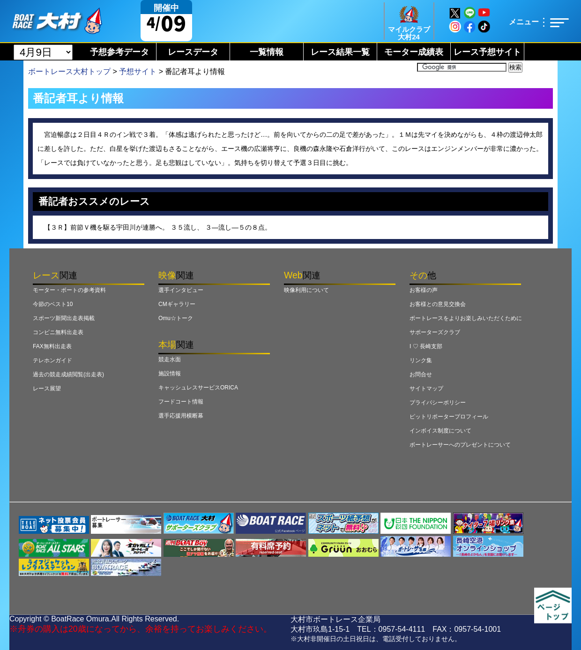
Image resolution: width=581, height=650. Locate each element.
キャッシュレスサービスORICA (198, 387)
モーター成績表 (413, 52)
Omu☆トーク (175, 318)
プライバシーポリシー (438, 402)
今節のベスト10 (53, 304)
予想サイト (137, 71)
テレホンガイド (52, 360)
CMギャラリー (176, 304)
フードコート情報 (180, 401)
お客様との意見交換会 (438, 304)
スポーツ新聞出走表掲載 (64, 318)
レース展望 (47, 388)
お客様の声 (424, 290)
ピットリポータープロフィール (449, 416)
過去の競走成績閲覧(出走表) (68, 374)
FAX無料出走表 (52, 346)
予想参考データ (119, 52)
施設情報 (169, 373)
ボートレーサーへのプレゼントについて (460, 444)
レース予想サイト (487, 52)
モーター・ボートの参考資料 (69, 290)
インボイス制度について (440, 430)
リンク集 (421, 360)
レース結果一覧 (340, 52)
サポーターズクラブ (435, 332)
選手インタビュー (180, 290)
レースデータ (193, 52)
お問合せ (421, 374)
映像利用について (306, 290)
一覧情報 (266, 52)
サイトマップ (426, 388)
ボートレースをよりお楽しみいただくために (466, 318)
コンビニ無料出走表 (58, 332)
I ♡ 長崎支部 (426, 346)
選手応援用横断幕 (180, 415)
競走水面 (169, 359)
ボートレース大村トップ (69, 71)
